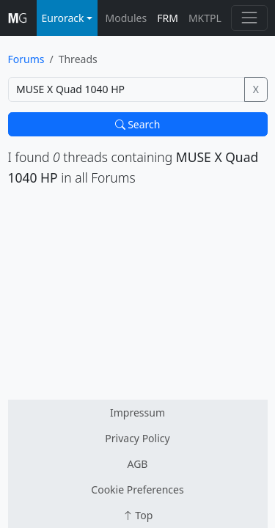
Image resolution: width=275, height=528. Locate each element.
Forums (26, 59)
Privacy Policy (137, 438)
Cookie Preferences (137, 489)
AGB (138, 464)
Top (137, 515)
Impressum (137, 412)
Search (138, 124)
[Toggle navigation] (249, 18)
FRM (167, 18)
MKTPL (204, 18)
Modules (126, 18)
